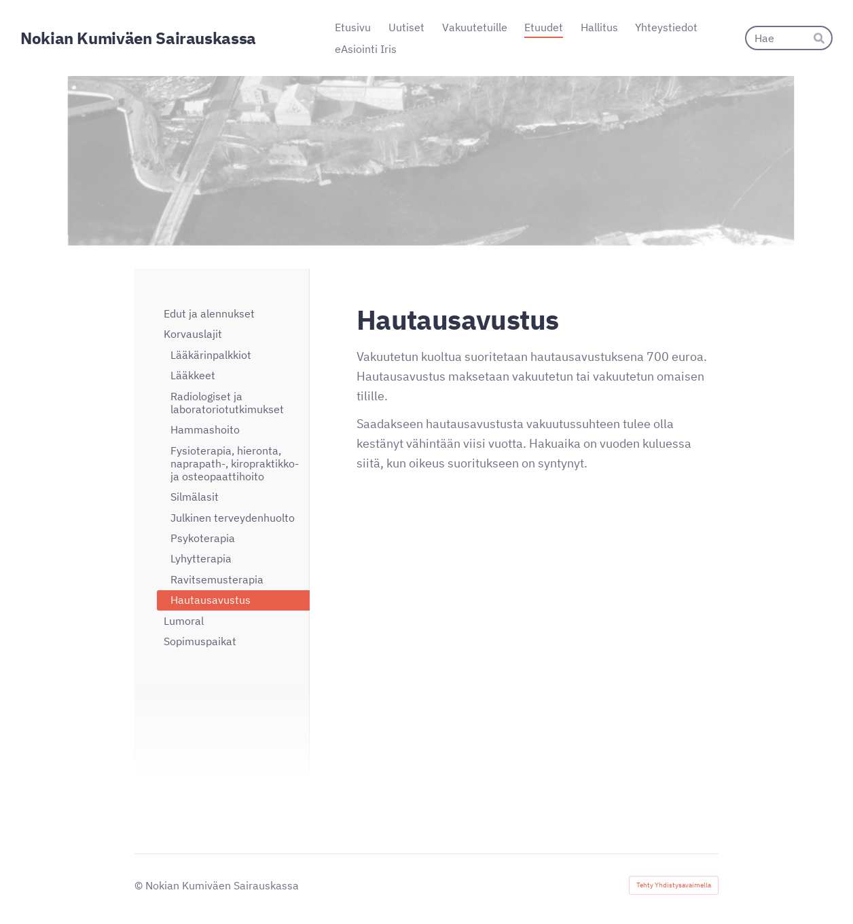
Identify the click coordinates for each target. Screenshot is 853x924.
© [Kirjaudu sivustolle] (139, 885)
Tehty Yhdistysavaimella (673, 885)
